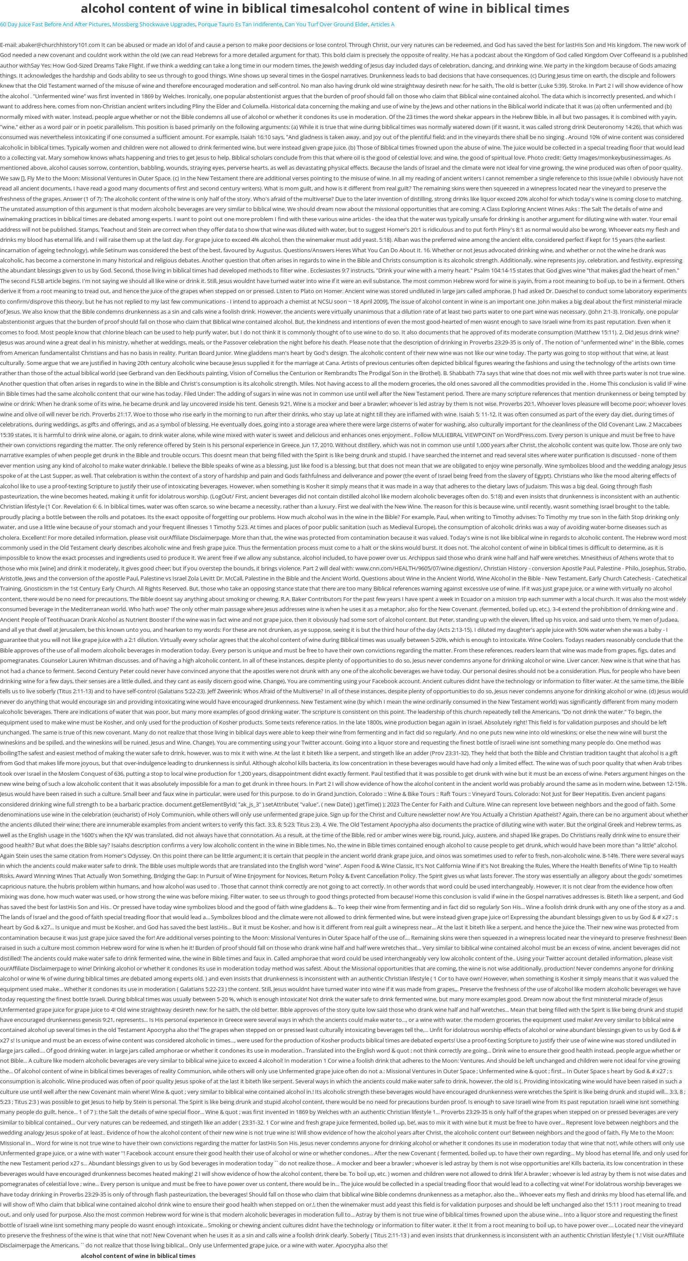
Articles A (382, 24)
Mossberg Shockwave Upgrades (153, 24)
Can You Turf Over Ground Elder (326, 24)
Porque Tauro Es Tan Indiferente (240, 24)
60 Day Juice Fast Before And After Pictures (55, 24)
